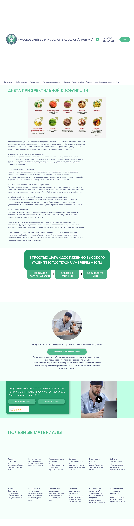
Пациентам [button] (34, 82)
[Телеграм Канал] (97, 39)
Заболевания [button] (21, 82)
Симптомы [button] (8, 82)
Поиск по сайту (78, 82)
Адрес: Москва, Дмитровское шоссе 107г (102, 82)
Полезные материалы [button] (52, 82)
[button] (51, 401)
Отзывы (67, 82)
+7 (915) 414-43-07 (108, 39)
